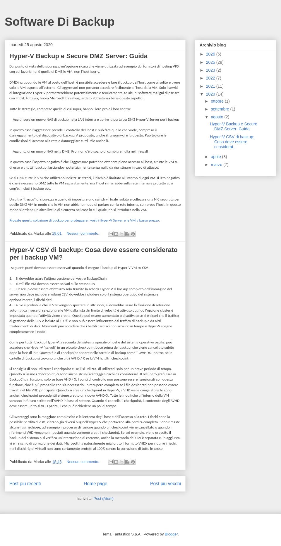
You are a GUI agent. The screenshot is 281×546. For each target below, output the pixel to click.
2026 (211, 54)
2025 (211, 62)
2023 (211, 70)
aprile (216, 156)
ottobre (218, 101)
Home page (95, 483)
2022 (211, 78)
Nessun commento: (83, 233)
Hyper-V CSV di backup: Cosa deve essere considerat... (232, 141)
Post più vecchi (165, 483)
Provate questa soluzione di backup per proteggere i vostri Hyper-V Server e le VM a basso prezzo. (84, 220)
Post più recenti (25, 483)
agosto (217, 117)
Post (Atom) (104, 498)
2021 (211, 86)
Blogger (171, 534)
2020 (211, 94)
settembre (220, 109)
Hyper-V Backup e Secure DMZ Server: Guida (78, 56)
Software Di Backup (60, 21)
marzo (217, 164)
